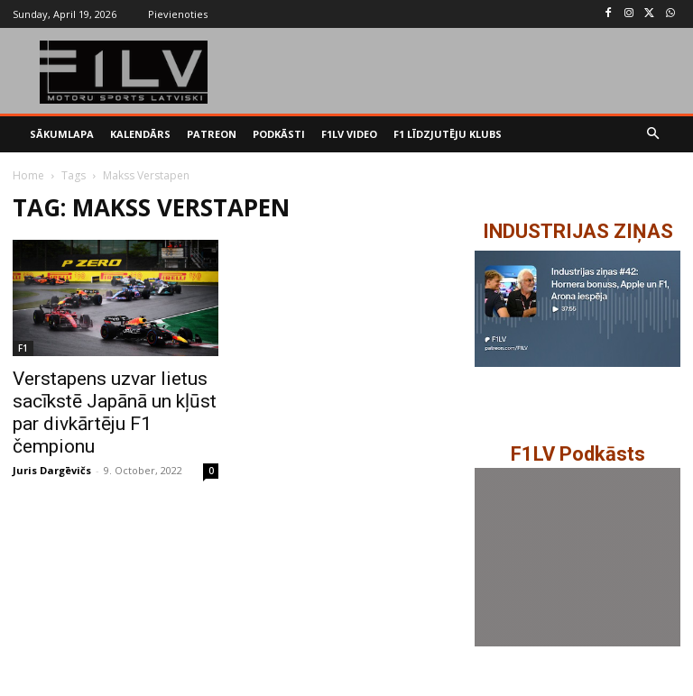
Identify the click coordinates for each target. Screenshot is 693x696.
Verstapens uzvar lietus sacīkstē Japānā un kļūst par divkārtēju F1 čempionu (115, 412)
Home (28, 175)
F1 (23, 348)
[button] (653, 134)
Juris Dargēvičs (52, 470)
